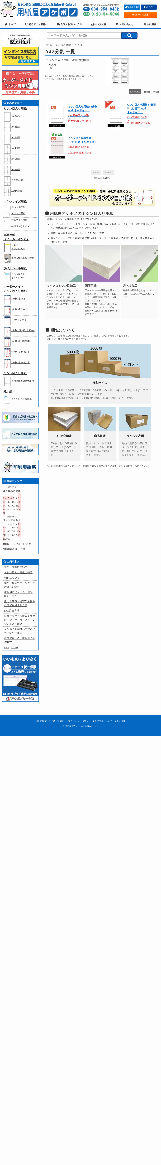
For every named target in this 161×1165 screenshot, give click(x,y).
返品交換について (103, 721)
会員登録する (132, 7)
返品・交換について (15, 567)
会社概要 (149, 24)
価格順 (147, 92)
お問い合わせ (125, 24)
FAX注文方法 (11, 610)
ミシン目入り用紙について (69, 219)
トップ (10, 24)
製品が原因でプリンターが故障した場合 (19, 585)
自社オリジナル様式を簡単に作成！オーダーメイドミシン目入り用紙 (19, 620)
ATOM (14, 647)
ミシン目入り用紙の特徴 (18, 572)
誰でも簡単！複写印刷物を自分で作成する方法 (19, 603)
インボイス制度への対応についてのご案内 (19, 631)
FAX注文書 (98, 24)
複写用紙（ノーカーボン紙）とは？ (18, 594)
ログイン (149, 7)
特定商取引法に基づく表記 (50, 721)
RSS (6, 647)
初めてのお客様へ (36, 24)
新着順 (156, 92)
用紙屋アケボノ (40, 9)
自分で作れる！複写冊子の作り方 (19, 640)
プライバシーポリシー (78, 721)
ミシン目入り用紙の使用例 (57, 79)
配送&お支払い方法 (69, 24)
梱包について (64, 339)
